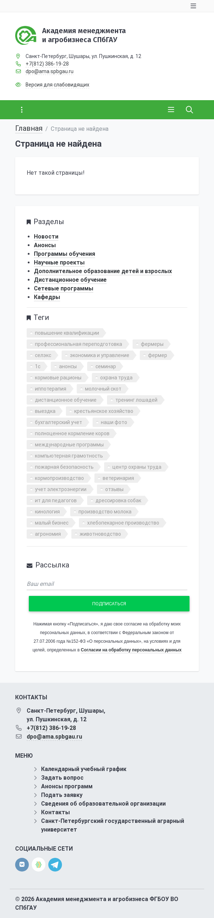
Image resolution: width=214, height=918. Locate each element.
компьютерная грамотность (69, 456)
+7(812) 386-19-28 (47, 64)
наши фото (114, 422)
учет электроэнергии (60, 489)
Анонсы (45, 245)
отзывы (114, 489)
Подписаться (109, 603)
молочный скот (103, 389)
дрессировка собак (118, 500)
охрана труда (116, 377)
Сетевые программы (63, 288)
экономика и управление (99, 355)
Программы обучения (64, 253)
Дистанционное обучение (70, 279)
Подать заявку (62, 795)
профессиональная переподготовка (78, 344)
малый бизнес (51, 523)
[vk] (22, 865)
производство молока (105, 511)
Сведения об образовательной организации (103, 803)
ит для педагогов (56, 500)
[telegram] (55, 864)
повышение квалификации (67, 333)
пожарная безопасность (64, 467)
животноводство (100, 534)
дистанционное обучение (66, 400)
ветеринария (118, 478)
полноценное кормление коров (72, 433)
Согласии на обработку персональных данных (131, 649)
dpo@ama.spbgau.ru (49, 71)
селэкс (43, 355)
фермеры (152, 344)
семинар (105, 366)
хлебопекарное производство (123, 523)
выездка (45, 411)
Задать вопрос (62, 777)
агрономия (48, 534)
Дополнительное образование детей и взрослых (103, 271)
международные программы (69, 444)
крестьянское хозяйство (103, 411)
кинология (47, 511)
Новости (46, 236)
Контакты (55, 812)
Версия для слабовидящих (57, 85)
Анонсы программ (67, 786)
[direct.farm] (38, 864)
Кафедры (47, 297)
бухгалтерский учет (58, 422)
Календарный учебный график (83, 769)
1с (37, 366)
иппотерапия (50, 389)
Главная (29, 128)
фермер (157, 355)
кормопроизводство (59, 478)
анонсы (68, 366)
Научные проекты (59, 262)
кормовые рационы (58, 377)
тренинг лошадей (136, 400)
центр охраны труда (136, 467)
